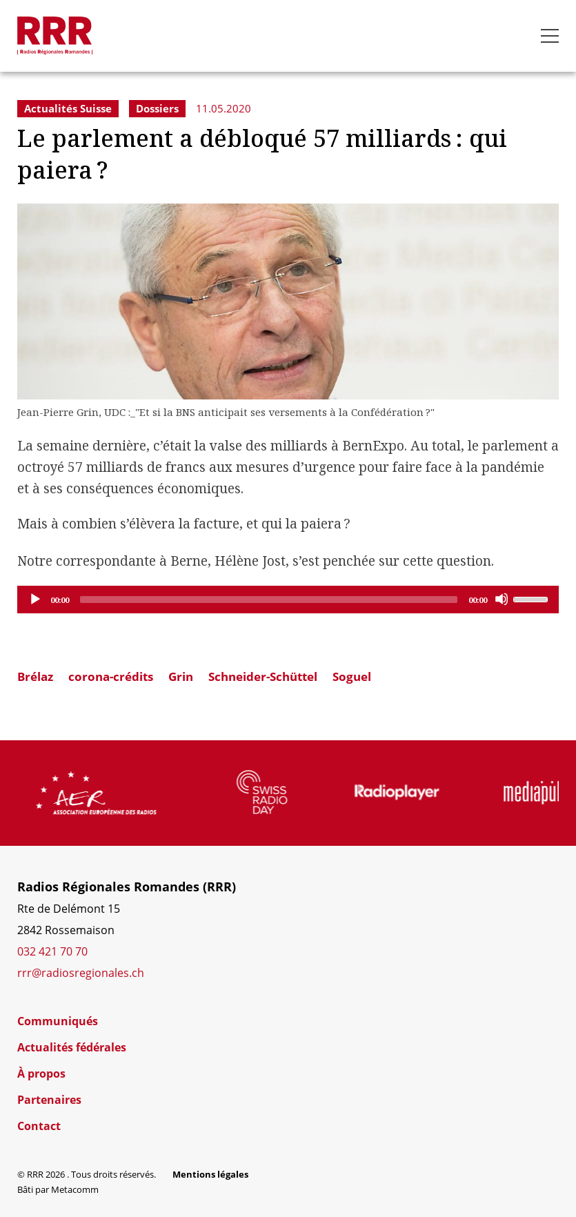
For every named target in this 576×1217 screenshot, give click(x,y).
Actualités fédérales (71, 1047)
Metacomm (75, 1189)
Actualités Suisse (68, 108)
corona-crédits (110, 676)
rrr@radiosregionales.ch (80, 972)
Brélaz (35, 676)
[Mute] (501, 599)
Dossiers (157, 108)
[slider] (268, 599)
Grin (180, 676)
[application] (288, 599)
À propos (41, 1073)
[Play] (34, 599)
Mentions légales (210, 1174)
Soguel (351, 676)
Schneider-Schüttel (262, 676)
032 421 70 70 (52, 951)
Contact (39, 1126)
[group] (127, 792)
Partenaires (49, 1099)
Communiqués (57, 1021)
